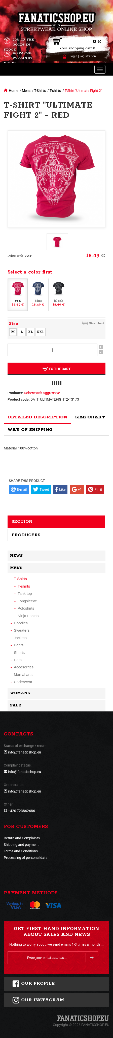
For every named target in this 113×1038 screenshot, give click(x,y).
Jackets (20, 638)
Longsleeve (27, 601)
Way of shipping (30, 429)
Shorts (19, 652)
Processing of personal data (26, 858)
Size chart (96, 323)
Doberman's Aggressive (42, 393)
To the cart (56, 369)
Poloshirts (26, 608)
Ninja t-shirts (28, 616)
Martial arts (23, 674)
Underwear (23, 682)
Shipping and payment (21, 845)
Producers (26, 535)
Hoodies (21, 623)
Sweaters (22, 630)
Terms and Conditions (21, 851)
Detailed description (37, 417)
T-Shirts (40, 91)
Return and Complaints (22, 838)
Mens (26, 91)
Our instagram (38, 1000)
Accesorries (23, 667)
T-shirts (55, 91)
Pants (18, 645)
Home (13, 91)
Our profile (33, 983)
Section (22, 521)
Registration (88, 56)
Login (73, 56)
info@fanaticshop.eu (24, 752)
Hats (18, 660)
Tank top (25, 593)
